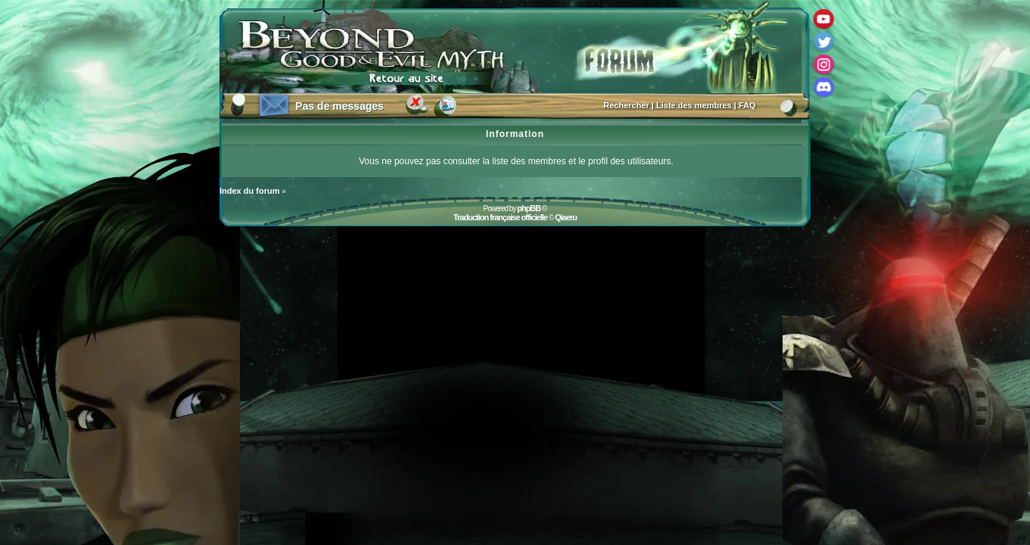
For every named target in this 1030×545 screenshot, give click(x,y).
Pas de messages (339, 106)
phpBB (528, 208)
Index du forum (249, 190)
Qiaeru (566, 217)
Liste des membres (694, 105)
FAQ (747, 105)
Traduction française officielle (500, 217)
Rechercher (626, 105)
